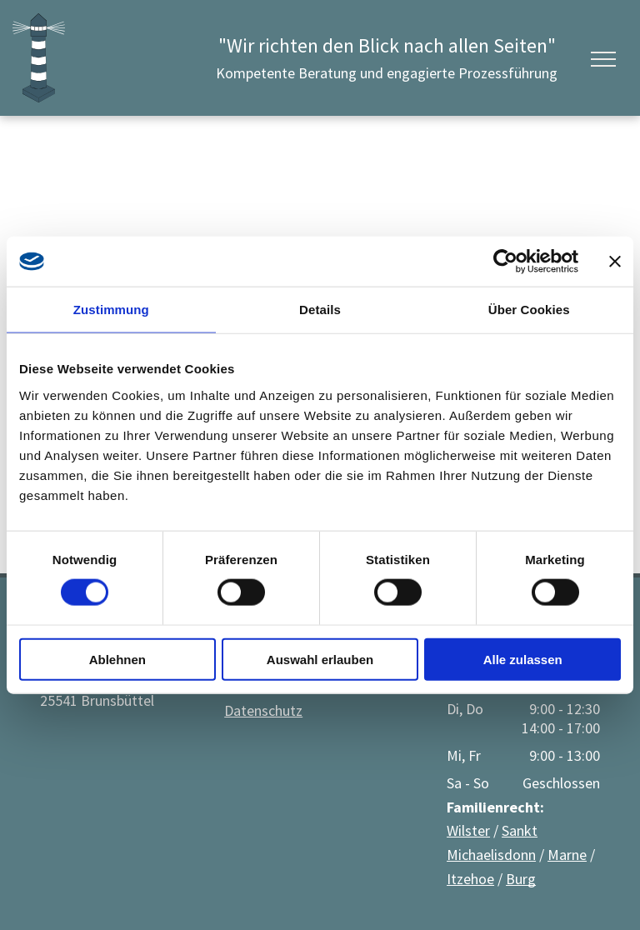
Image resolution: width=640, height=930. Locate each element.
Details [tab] (320, 309)
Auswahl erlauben (320, 659)
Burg (521, 878)
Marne (567, 854)
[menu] (603, 59)
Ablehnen (117, 659)
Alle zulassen (522, 659)
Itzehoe (470, 878)
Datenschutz (263, 710)
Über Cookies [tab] (529, 309)
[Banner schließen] (615, 262)
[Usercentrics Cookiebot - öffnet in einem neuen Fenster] (505, 261)
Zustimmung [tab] (111, 309)
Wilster (468, 830)
